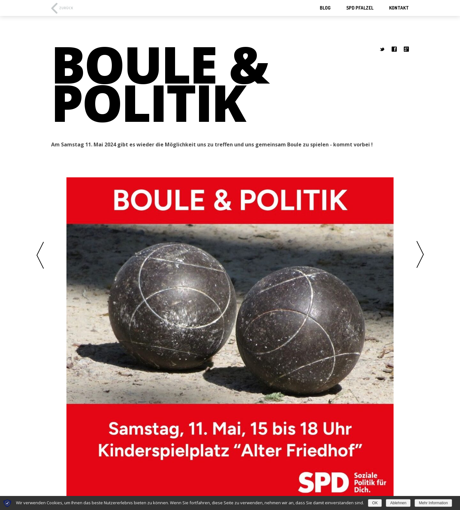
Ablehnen (398, 503)
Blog (325, 8)
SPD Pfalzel (359, 8)
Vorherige (39, 255)
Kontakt (399, 8)
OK (375, 503)
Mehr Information (433, 503)
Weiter (420, 255)
